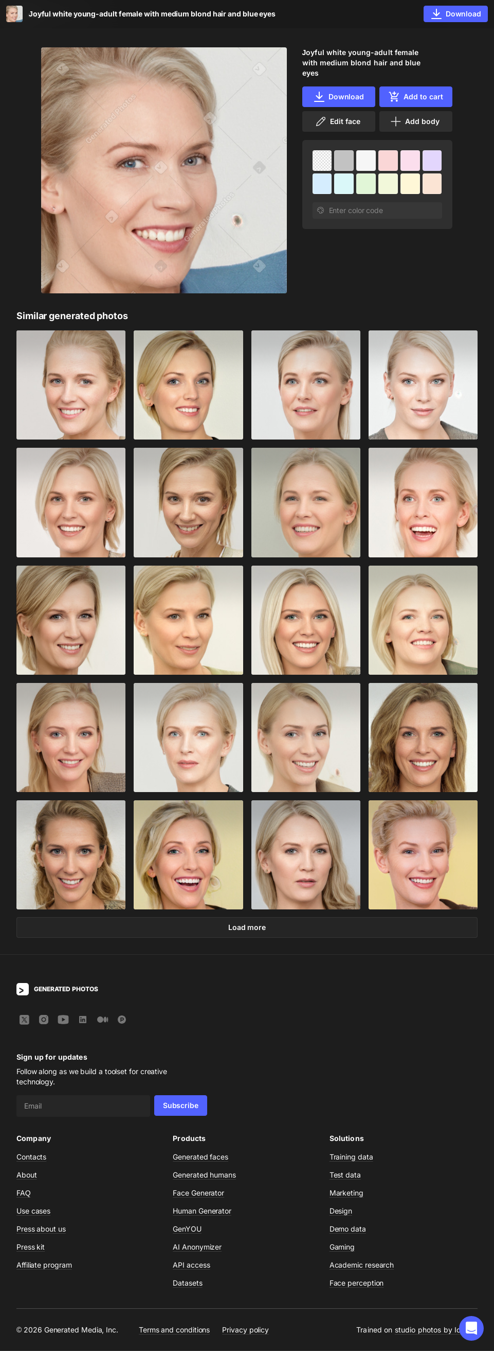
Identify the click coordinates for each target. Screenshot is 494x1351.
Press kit (30, 1247)
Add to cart (415, 97)
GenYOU (187, 1229)
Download (338, 97)
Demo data (348, 1229)
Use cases (33, 1211)
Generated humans (204, 1175)
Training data (351, 1157)
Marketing (346, 1193)
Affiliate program (44, 1265)
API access (191, 1265)
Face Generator (198, 1193)
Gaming (342, 1247)
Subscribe (180, 1105)
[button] (471, 1328)
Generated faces (200, 1157)
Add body (414, 121)
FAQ (23, 1193)
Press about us (41, 1229)
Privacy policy (245, 1330)
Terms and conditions (174, 1330)
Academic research (362, 1265)
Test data (345, 1175)
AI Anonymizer (197, 1247)
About (26, 1175)
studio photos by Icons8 (436, 1330)
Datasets (187, 1283)
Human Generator (202, 1211)
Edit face (337, 121)
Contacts (31, 1157)
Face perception (357, 1283)
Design (341, 1211)
